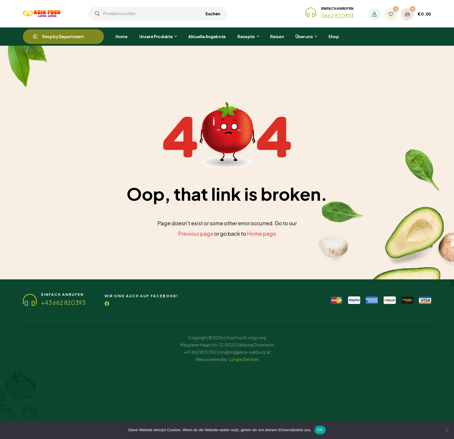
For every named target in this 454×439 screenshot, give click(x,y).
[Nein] (447, 430)
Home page (261, 233)
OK (320, 430)
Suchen (212, 13)
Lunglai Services (244, 359)
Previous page (195, 233)
